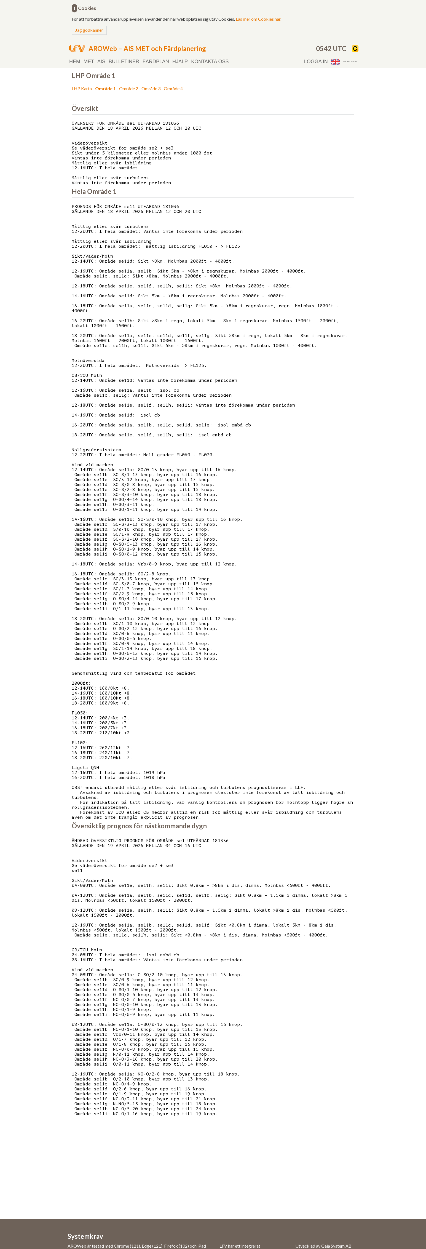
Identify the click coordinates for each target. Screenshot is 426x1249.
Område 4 (173, 88)
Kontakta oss (210, 61)
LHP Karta (82, 88)
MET (89, 61)
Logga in (316, 61)
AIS (101, 61)
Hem (74, 61)
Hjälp (180, 61)
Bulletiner (124, 61)
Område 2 (128, 88)
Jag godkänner (89, 30)
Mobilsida (350, 61)
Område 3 (150, 88)
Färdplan (156, 61)
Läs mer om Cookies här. (258, 19)
